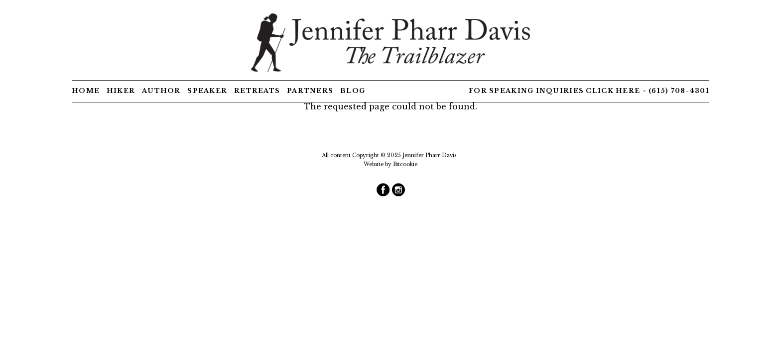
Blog (352, 90)
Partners (310, 90)
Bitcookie (405, 164)
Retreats (257, 90)
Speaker (207, 90)
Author (161, 90)
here (628, 90)
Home (86, 90)
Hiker (121, 90)
